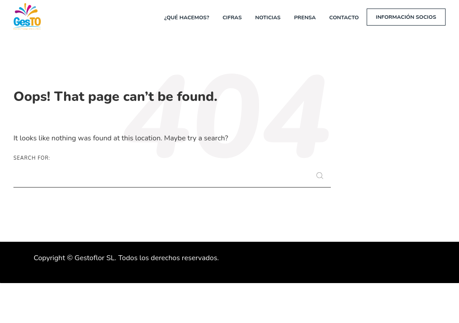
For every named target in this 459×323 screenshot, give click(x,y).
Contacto (344, 17)
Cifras (232, 17)
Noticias (268, 17)
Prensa (305, 17)
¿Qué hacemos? (186, 17)
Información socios (406, 17)
